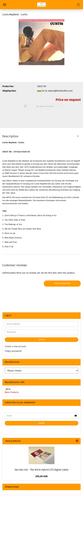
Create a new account (15, 346)
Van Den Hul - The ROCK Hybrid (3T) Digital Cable (41, 469)
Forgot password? (13, 351)
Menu (4, 4)
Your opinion (62, 283)
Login (41, 340)
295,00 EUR (41, 476)
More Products (12, 392)
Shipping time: (9, 91)
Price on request (68, 100)
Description (10, 136)
